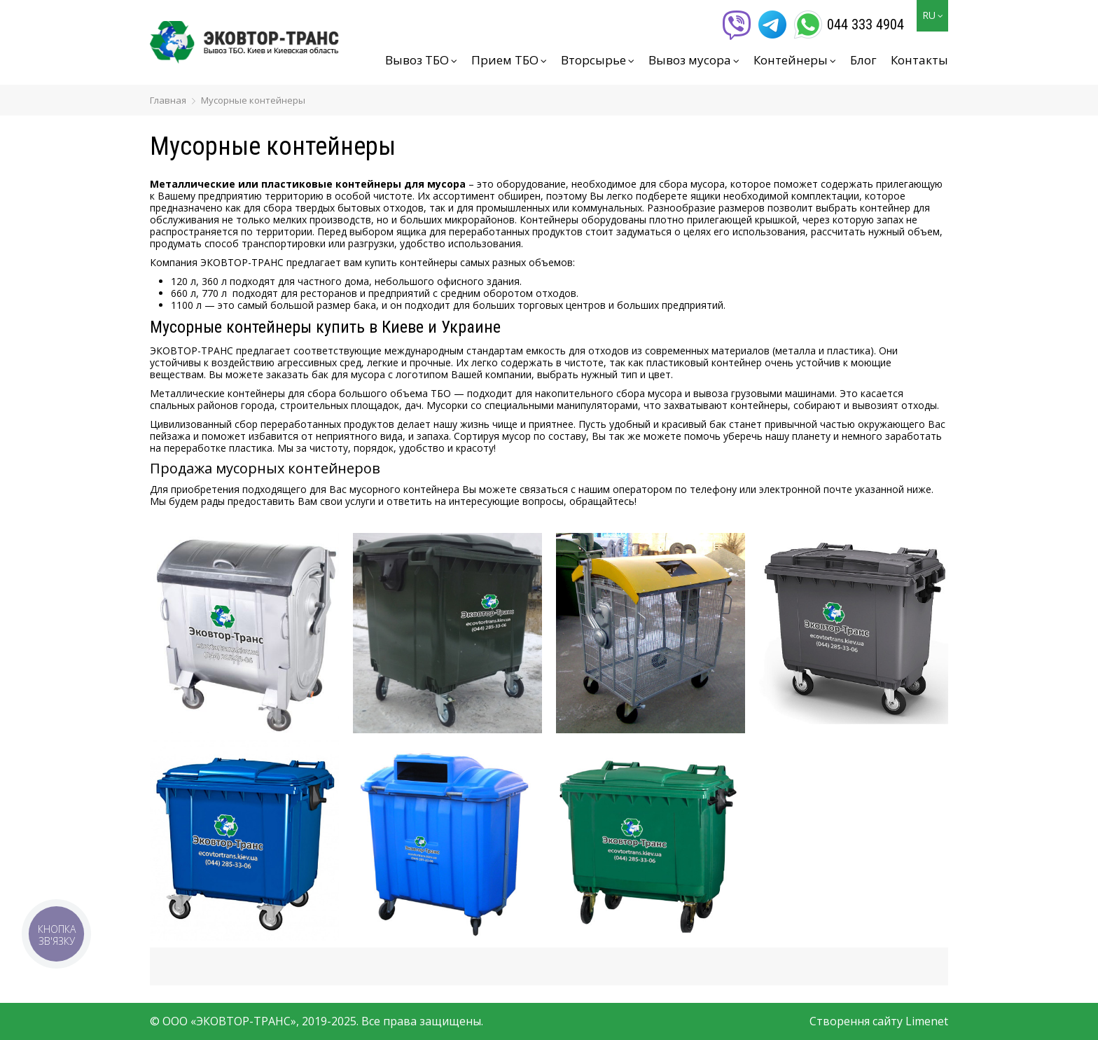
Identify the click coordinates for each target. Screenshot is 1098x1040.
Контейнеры (794, 60)
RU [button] (932, 15)
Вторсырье (597, 60)
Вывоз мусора (693, 60)
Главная (168, 100)
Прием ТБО (509, 60)
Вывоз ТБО (421, 60)
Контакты (919, 60)
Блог (863, 60)
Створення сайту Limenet (878, 1021)
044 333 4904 (865, 24)
